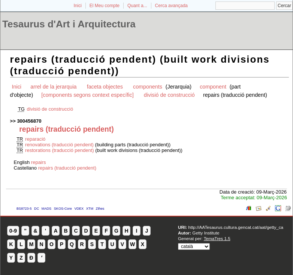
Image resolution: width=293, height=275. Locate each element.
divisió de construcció (169, 95)
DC (36, 208)
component (214, 87)
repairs (38, 162)
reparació (35, 139)
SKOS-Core (63, 208)
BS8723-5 (23, 208)
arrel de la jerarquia (53, 87)
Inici (78, 5)
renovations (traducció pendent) (59, 144)
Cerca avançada (171, 5)
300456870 (29, 121)
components (148, 87)
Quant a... (137, 5)
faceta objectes (105, 87)
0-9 (13, 231)
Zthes (100, 208)
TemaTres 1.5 (217, 238)
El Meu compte (105, 5)
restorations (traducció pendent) (59, 150)
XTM (89, 208)
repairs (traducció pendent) (67, 168)
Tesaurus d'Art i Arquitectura (69, 24)
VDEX (79, 208)
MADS (46, 208)
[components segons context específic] (87, 95)
